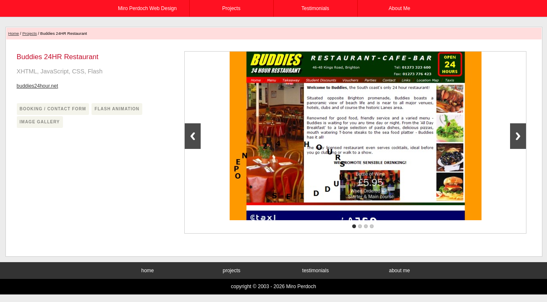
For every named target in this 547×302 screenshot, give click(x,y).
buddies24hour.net (37, 86)
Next (518, 136)
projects (231, 8)
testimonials (315, 8)
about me (399, 8)
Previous (193, 136)
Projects (29, 33)
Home (13, 33)
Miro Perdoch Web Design (147, 8)
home (147, 270)
